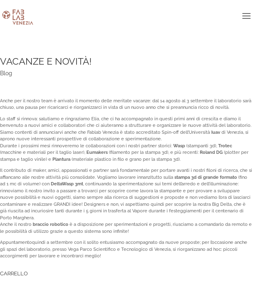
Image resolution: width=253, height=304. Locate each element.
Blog (6, 73)
